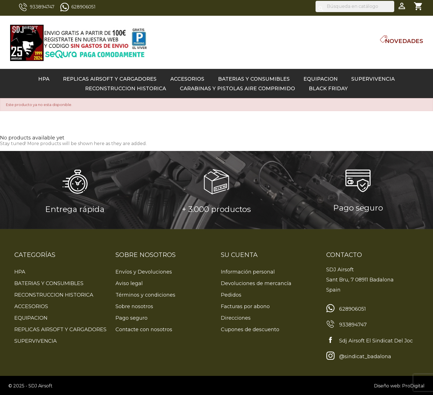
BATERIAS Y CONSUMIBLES (254, 79)
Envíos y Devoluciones (143, 272)
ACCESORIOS (187, 79)
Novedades (404, 41)
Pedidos (231, 295)
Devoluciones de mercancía (256, 283)
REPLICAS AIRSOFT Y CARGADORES (110, 79)
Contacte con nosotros (143, 329)
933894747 (42, 7)
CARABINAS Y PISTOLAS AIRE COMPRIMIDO (237, 88)
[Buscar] (355, 6)
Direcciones (236, 318)
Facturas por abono (245, 306)
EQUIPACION (320, 79)
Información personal (248, 272)
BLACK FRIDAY (328, 88)
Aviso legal (129, 283)
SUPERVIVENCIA (373, 79)
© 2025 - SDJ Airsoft (30, 386)
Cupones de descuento (250, 329)
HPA (43, 79)
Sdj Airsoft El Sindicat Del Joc (376, 341)
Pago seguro (131, 318)
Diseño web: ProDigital (399, 386)
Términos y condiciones (145, 295)
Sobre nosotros (134, 306)
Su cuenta (239, 255)
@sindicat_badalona (365, 356)
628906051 (83, 7)
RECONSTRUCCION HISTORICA (125, 88)
